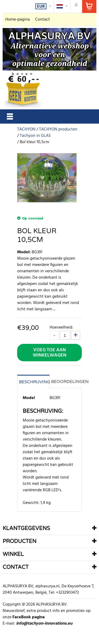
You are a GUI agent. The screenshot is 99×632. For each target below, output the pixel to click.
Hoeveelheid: (61, 327)
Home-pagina (17, 19)
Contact (42, 19)
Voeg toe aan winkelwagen (49, 352)
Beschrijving (34, 382)
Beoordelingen (66, 381)
